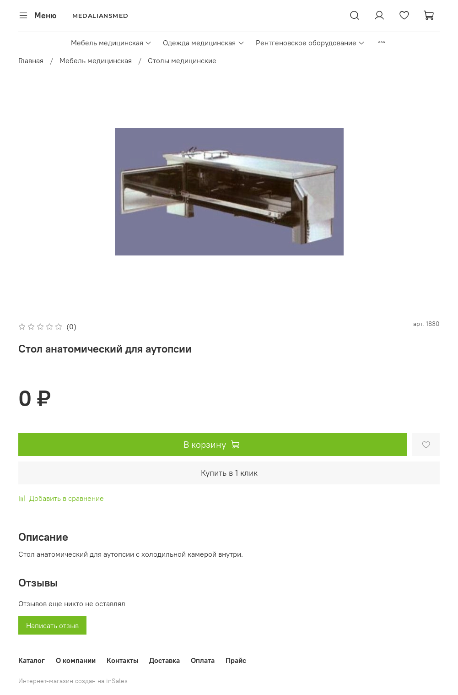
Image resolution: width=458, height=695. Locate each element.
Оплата (203, 660)
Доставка (164, 660)
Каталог (31, 660)
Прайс (236, 660)
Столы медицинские (182, 60)
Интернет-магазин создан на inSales (73, 681)
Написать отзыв (52, 625)
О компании (76, 660)
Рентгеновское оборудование (310, 42)
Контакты (122, 660)
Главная (30, 60)
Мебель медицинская (111, 42)
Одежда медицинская (203, 42)
